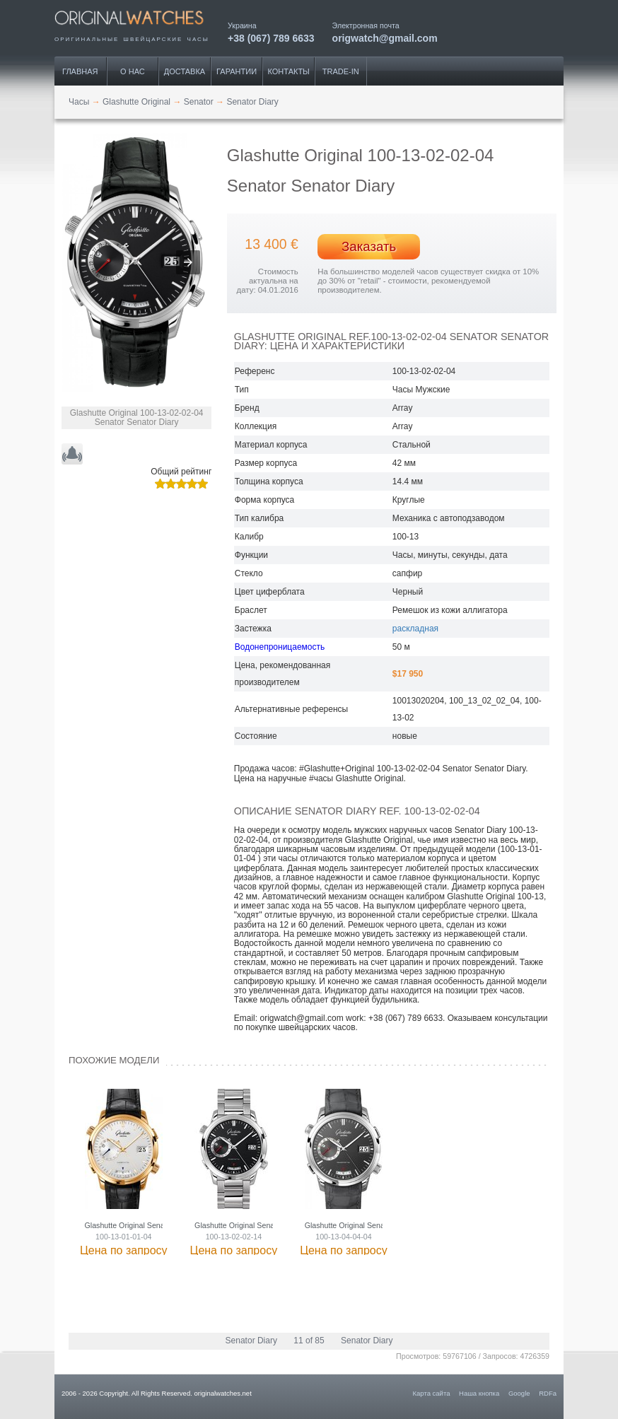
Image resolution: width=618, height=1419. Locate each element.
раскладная (415, 628)
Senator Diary (251, 1340)
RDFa (547, 1393)
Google (519, 1393)
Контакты (289, 71)
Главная (80, 71)
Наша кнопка (479, 1393)
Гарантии (236, 71)
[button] (188, 262)
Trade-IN (340, 71)
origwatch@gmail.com (385, 38)
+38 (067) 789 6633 (271, 38)
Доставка (184, 71)
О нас (132, 71)
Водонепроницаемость (280, 647)
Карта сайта (431, 1393)
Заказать (369, 246)
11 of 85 (308, 1340)
